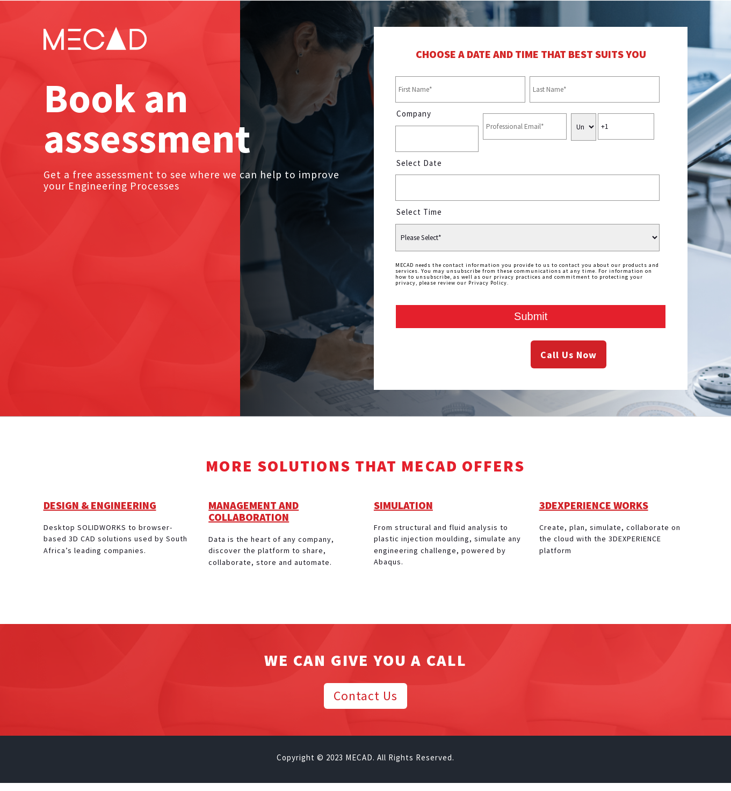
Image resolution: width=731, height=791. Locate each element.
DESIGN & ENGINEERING (100, 505)
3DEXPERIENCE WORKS (593, 505)
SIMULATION (403, 505)
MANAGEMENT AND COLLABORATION (253, 511)
